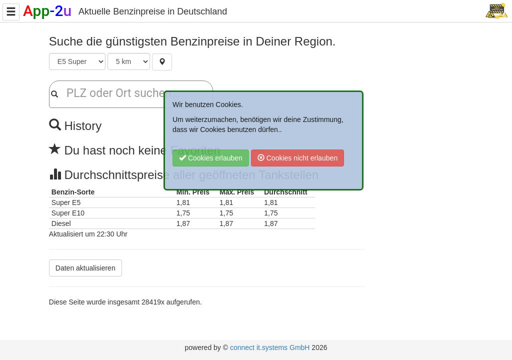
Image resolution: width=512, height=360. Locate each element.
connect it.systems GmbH (270, 348)
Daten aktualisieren (86, 268)
